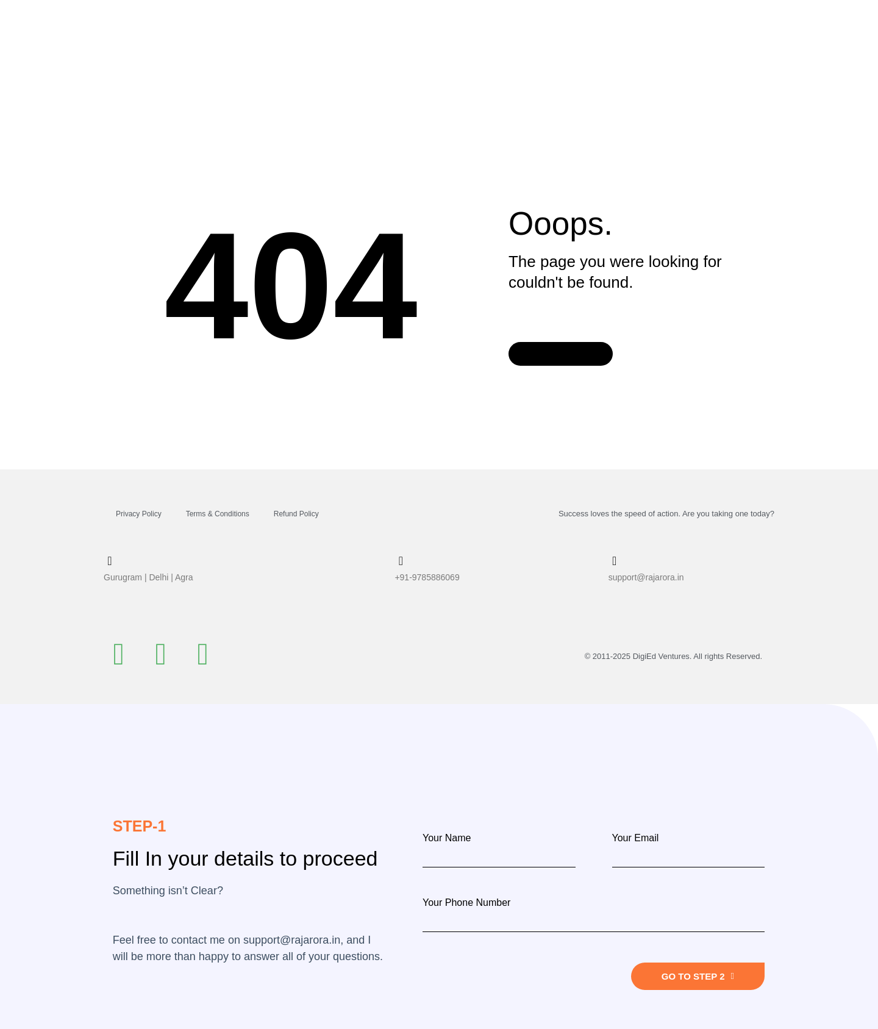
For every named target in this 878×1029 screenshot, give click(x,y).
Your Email (635, 838)
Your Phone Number (466, 903)
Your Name (447, 838)
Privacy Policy (139, 514)
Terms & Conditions (217, 514)
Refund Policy (296, 514)
